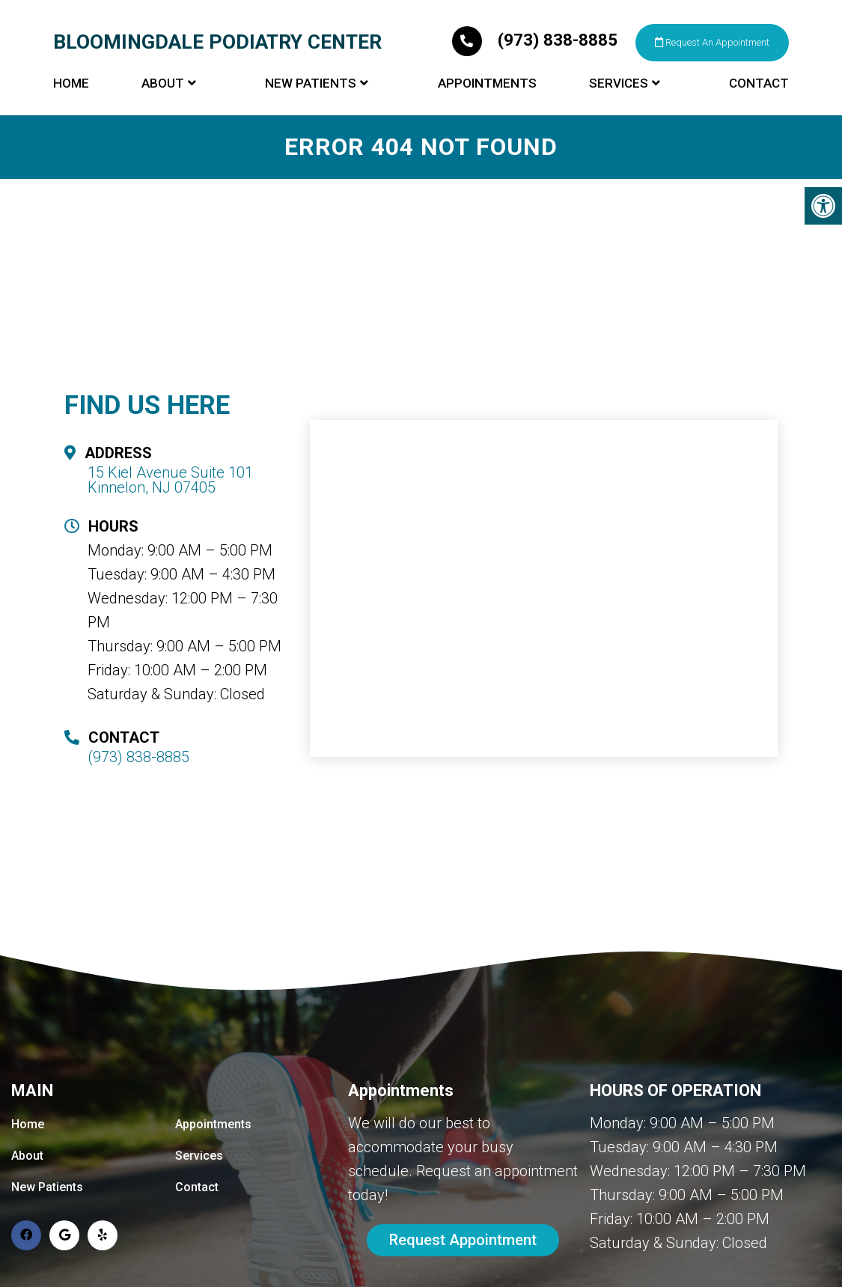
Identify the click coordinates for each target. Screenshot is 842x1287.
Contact (759, 112)
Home (71, 112)
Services (618, 112)
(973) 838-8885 (147, 66)
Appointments (487, 112)
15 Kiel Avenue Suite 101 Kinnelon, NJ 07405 (170, 480)
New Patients (310, 112)
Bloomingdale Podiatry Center (228, 40)
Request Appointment (463, 1241)
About (162, 112)
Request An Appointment (348, 69)
